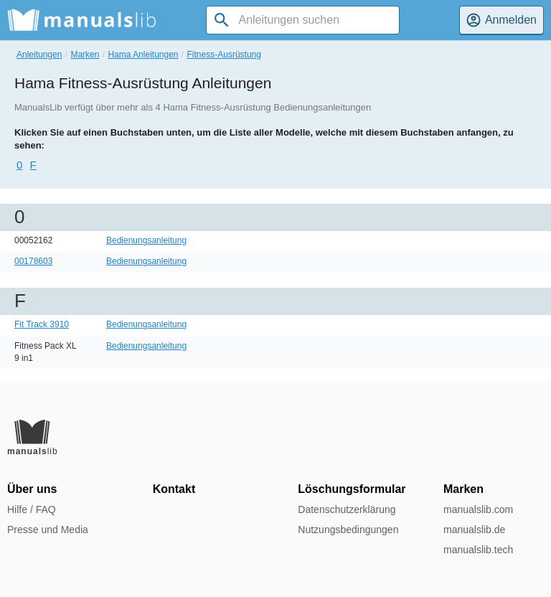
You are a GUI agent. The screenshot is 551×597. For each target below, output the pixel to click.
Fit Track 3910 (41, 324)
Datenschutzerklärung (346, 509)
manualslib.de (474, 529)
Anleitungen (39, 55)
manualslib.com (478, 509)
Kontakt (174, 489)
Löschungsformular (351, 489)
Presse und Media (47, 529)
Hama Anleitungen (143, 55)
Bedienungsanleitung (146, 240)
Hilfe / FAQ (31, 509)
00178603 (33, 261)
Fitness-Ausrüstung (224, 55)
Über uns (32, 489)
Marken (84, 55)
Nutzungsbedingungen (348, 529)
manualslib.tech (478, 549)
